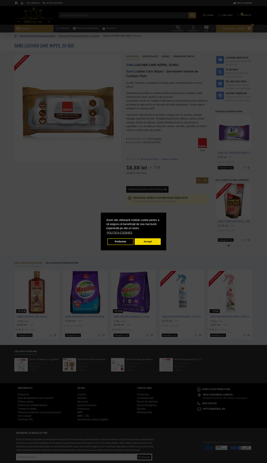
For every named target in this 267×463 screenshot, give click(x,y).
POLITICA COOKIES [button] (119, 232)
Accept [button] (148, 241)
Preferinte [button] (120, 241)
